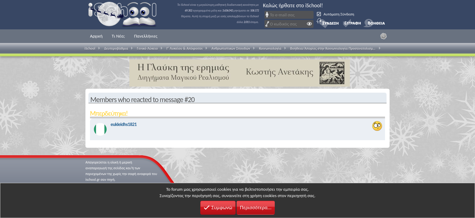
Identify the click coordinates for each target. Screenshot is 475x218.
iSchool (126, 15)
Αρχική (96, 36)
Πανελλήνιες (145, 36)
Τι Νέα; (118, 36)
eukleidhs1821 (124, 124)
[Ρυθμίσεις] (383, 36)
